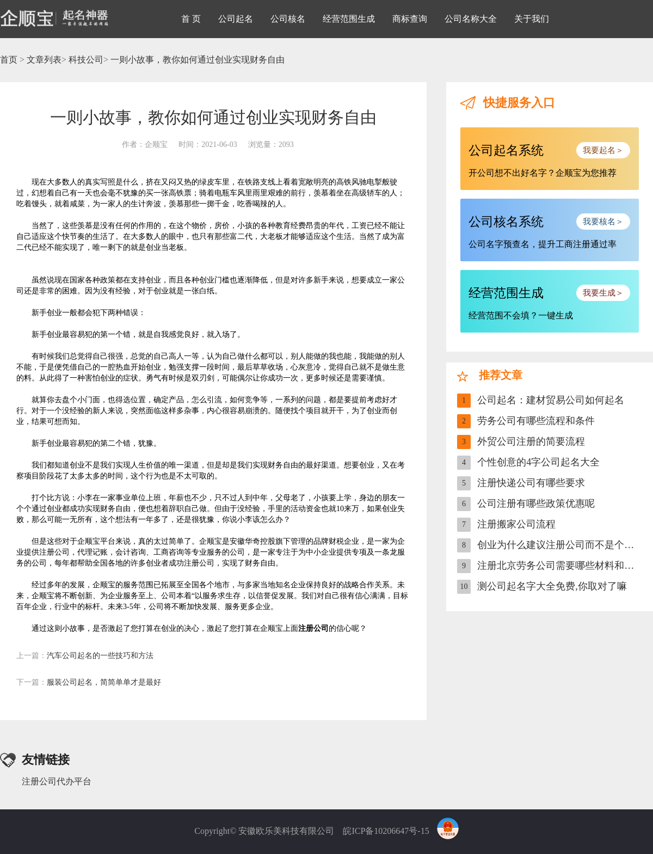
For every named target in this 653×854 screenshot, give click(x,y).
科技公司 (86, 59)
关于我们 (531, 18)
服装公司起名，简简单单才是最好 (88, 682)
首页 (8, 59)
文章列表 (44, 59)
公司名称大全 (471, 18)
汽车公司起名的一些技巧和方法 (84, 656)
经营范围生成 (349, 18)
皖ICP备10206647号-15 (386, 830)
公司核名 (287, 18)
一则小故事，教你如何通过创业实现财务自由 (197, 59)
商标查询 (409, 18)
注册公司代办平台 (56, 781)
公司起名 (235, 18)
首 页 (191, 18)
